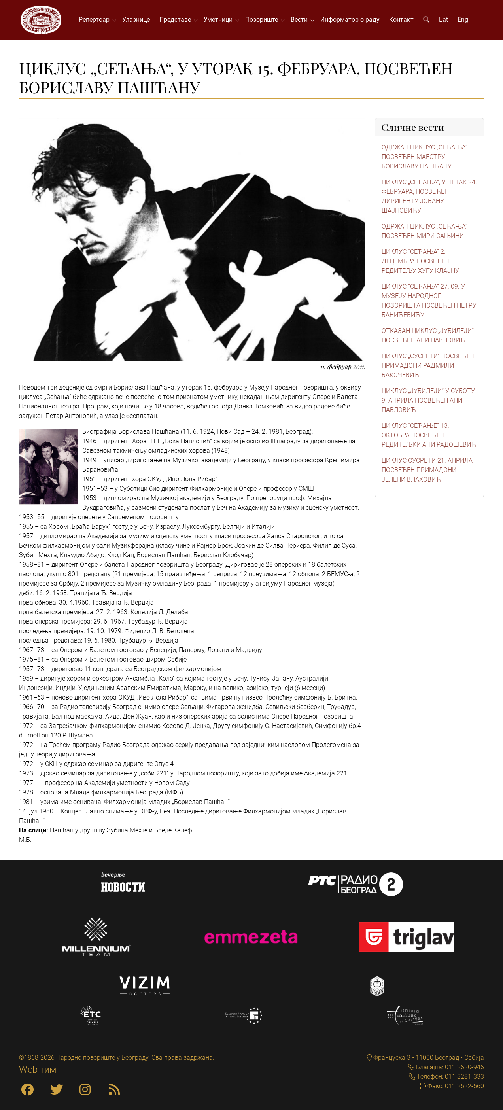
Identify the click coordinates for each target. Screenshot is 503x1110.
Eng (463, 19)
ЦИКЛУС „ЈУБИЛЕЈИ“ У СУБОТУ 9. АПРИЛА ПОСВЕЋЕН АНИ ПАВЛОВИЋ (428, 400)
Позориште (263, 19)
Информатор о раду (350, 19)
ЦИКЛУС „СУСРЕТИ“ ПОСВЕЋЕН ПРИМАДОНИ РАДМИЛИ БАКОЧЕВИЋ (428, 365)
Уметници (220, 19)
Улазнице (136, 19)
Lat (443, 19)
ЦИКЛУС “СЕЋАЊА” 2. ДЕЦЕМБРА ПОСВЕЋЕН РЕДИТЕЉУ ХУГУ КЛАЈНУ (420, 261)
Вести (301, 19)
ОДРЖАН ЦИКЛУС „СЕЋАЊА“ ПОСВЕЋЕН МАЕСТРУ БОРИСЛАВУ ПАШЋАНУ (424, 157)
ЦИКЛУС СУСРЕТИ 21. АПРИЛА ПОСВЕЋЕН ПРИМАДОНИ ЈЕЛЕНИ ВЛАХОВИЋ (427, 470)
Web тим (38, 1069)
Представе (176, 19)
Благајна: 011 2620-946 (449, 1067)
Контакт (401, 19)
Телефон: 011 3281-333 (449, 1076)
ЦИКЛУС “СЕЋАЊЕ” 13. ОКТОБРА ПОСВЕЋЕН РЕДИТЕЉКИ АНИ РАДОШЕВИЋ (429, 435)
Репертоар (96, 19)
